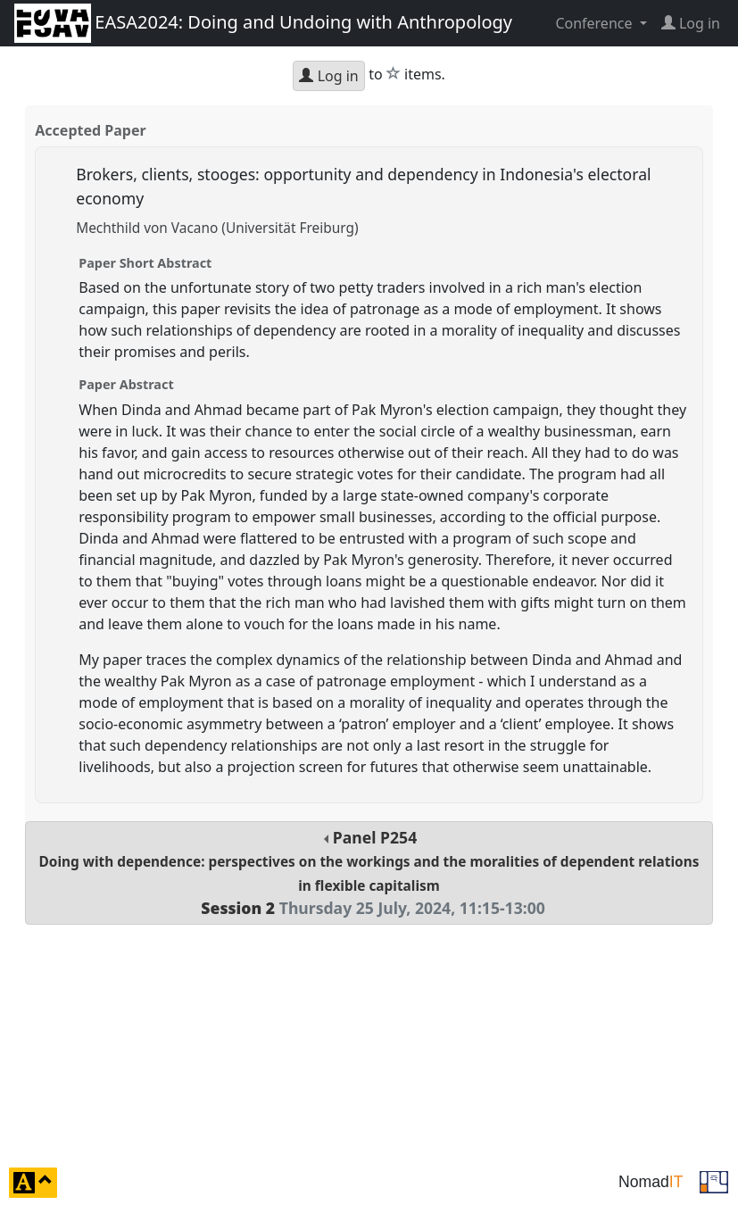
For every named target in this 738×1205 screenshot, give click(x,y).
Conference (595, 23)
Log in (328, 76)
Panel (369, 872)
